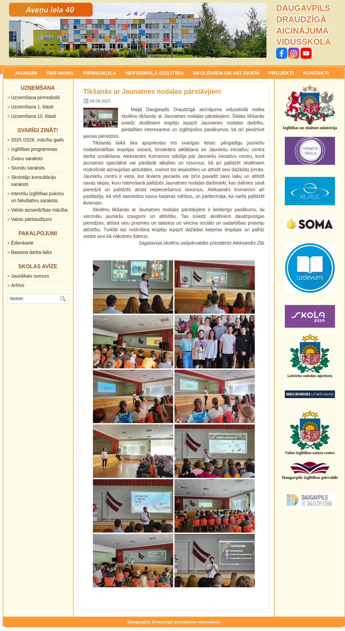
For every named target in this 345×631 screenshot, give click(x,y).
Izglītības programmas (34, 149)
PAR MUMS (60, 73)
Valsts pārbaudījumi (31, 219)
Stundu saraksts (27, 168)
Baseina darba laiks (31, 252)
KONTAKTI (316, 73)
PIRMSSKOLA (99, 73)
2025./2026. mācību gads (37, 139)
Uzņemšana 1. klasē (32, 106)
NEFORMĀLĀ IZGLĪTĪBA (155, 73)
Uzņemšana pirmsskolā (35, 97)
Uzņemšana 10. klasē (33, 116)
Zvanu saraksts (27, 158)
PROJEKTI (281, 73)
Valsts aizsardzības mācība (39, 210)
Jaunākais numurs (30, 276)
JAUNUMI (25, 73)
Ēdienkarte (22, 243)
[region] (137, 30)
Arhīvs (17, 285)
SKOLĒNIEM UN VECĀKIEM (226, 73)
